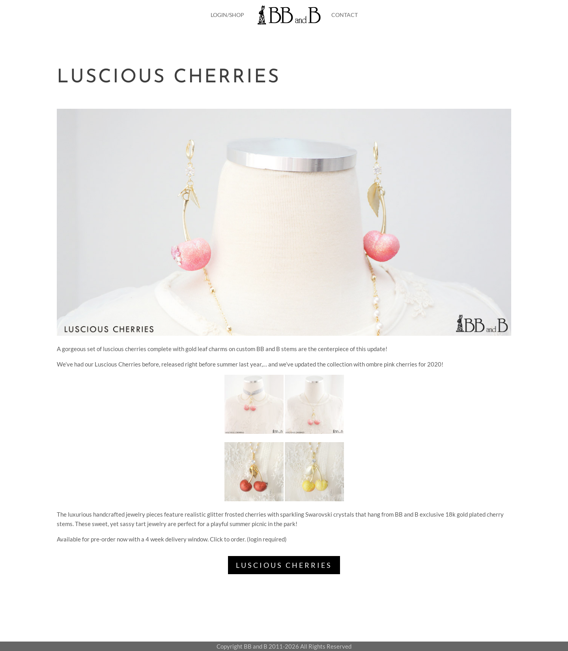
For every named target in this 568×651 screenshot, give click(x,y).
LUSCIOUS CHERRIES (284, 565)
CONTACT (344, 14)
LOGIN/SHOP (227, 14)
